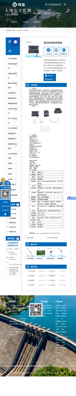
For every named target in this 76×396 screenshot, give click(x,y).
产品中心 (25, 13)
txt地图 (43, 316)
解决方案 (36, 13)
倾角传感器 (54, 238)
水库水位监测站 (64, 322)
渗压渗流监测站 (64, 306)
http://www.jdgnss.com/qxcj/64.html (48, 233)
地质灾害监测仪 (58, 312)
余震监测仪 (58, 333)
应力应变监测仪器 (64, 338)
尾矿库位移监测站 (64, 312)
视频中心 (14, 22)
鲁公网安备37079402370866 (43, 373)
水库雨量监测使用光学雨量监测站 (14, 218)
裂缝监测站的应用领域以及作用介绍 (14, 231)
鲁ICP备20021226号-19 (57, 373)
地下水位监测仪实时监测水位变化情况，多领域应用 (14, 209)
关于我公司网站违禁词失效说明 (14, 227)
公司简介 (25, 22)
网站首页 (14, 13)
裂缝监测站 (64, 317)
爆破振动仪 (64, 333)
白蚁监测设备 (58, 354)
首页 (13, 30)
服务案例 (48, 13)
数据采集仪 (64, 349)
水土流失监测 (64, 328)
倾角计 (27, 30)
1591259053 (5, 210)
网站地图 (49, 313)
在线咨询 (50, 76)
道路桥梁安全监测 (58, 338)
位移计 (57, 345)
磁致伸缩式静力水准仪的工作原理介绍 (14, 223)
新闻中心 (59, 13)
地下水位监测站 (58, 328)
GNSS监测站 (58, 306)
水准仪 (63, 345)
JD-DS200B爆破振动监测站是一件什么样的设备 (14, 214)
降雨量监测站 (58, 322)
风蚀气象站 (58, 349)
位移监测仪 (58, 317)
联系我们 (36, 22)
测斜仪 (57, 342)
